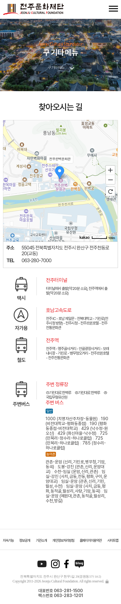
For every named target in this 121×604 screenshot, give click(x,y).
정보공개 (24, 540)
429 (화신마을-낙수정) (76, 433)
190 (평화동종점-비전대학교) (76, 426)
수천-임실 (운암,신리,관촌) (76, 471)
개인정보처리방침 (63, 540)
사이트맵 (112, 540)
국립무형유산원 (56, 397)
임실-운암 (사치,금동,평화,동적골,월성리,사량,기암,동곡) (75, 488)
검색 (102, 8)
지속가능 (8, 540)
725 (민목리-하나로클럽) (74, 440)
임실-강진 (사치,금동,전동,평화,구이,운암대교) (76, 476)
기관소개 (41, 540)
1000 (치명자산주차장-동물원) (72, 418)
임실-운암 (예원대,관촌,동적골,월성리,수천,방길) (76, 496)
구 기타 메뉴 (56, 67)
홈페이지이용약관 (91, 540)
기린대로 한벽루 (60, 392)
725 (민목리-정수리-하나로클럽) (77, 436)
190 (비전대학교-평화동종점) (77, 421)
